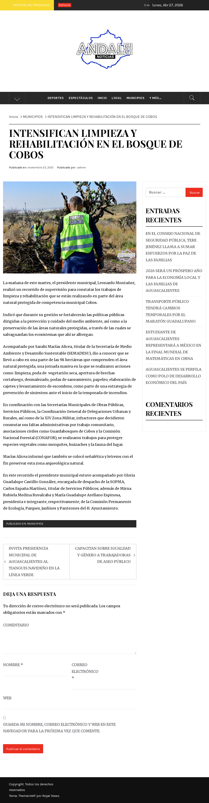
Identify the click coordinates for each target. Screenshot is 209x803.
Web (7, 698)
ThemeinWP (27, 796)
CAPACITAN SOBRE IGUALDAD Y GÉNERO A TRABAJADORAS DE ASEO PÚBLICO (103, 555)
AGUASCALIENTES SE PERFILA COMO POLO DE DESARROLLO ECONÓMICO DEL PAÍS (173, 376)
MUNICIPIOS (35, 523)
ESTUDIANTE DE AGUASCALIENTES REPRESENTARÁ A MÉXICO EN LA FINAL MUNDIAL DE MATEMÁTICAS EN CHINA (173, 345)
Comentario (16, 625)
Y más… (155, 98)
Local (117, 98)
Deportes (56, 98)
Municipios (135, 98)
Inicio (102, 98)
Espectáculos (81, 98)
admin (81, 167)
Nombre (13, 664)
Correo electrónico (82, 671)
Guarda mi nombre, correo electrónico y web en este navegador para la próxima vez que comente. (59, 727)
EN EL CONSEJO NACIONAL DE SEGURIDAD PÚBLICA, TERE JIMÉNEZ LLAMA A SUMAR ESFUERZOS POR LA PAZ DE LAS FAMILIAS (173, 246)
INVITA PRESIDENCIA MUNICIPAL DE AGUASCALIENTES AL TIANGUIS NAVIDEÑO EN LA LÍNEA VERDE (34, 561)
